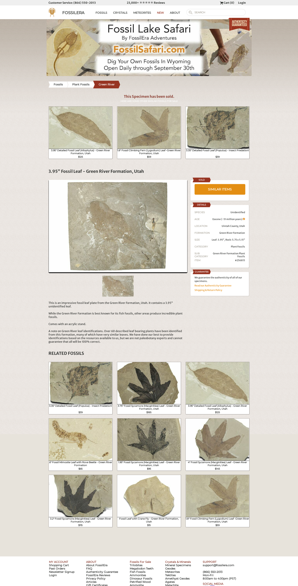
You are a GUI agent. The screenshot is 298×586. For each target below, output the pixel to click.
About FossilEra (96, 565)
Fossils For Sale (140, 562)
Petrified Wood (140, 582)
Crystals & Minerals (178, 562)
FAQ (89, 568)
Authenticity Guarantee (102, 572)
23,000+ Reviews (146, 3)
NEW (160, 12)
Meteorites (172, 572)
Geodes (170, 568)
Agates (170, 582)
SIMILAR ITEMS (220, 189)
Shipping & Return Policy (208, 290)
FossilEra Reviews (98, 575)
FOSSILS (101, 12)
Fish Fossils (137, 572)
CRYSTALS (120, 12)
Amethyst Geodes (177, 578)
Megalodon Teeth (141, 568)
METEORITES (142, 12)
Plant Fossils (238, 246)
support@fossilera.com (218, 565)
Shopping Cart (59, 565)
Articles (91, 582)
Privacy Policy (95, 578)
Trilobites (136, 565)
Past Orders (57, 568)
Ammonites (138, 575)
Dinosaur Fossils (141, 578)
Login (242, 3)
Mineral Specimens (178, 565)
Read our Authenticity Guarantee (212, 285)
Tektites (170, 575)
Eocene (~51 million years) (228, 219)
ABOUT (175, 12)
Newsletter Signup (61, 572)
